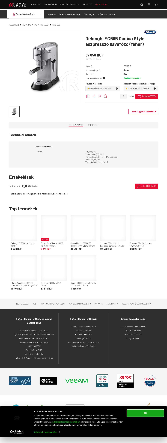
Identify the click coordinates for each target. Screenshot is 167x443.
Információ (88, 5)
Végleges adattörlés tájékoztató (136, 303)
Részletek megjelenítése (45, 438)
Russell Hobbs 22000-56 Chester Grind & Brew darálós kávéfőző (83, 245)
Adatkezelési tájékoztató (80, 303)
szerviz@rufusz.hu (83, 338)
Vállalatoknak (102, 5)
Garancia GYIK (112, 303)
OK (145, 419)
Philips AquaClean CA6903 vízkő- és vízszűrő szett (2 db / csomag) (24, 285)
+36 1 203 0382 (41, 341)
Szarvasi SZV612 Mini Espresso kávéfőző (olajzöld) (112, 243)
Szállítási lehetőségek (70, 5)
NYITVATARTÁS (36, 5)
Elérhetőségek (51, 5)
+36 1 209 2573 (34, 345)
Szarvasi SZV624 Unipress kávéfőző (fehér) (141, 243)
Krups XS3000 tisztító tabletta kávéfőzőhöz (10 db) (83, 283)
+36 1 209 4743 (134, 330)
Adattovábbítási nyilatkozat (53, 303)
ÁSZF (35, 303)
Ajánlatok (51, 13)
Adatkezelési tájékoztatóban (66, 427)
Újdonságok (89, 13)
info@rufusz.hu (133, 338)
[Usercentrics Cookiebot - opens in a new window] (16, 438)
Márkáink (99, 303)
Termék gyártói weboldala (142, 111)
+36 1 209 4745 (85, 330)
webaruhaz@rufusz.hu (34, 353)
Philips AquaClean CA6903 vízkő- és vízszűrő (52, 243)
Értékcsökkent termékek (70, 13)
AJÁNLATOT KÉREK (106, 13)
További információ (132, 77)
